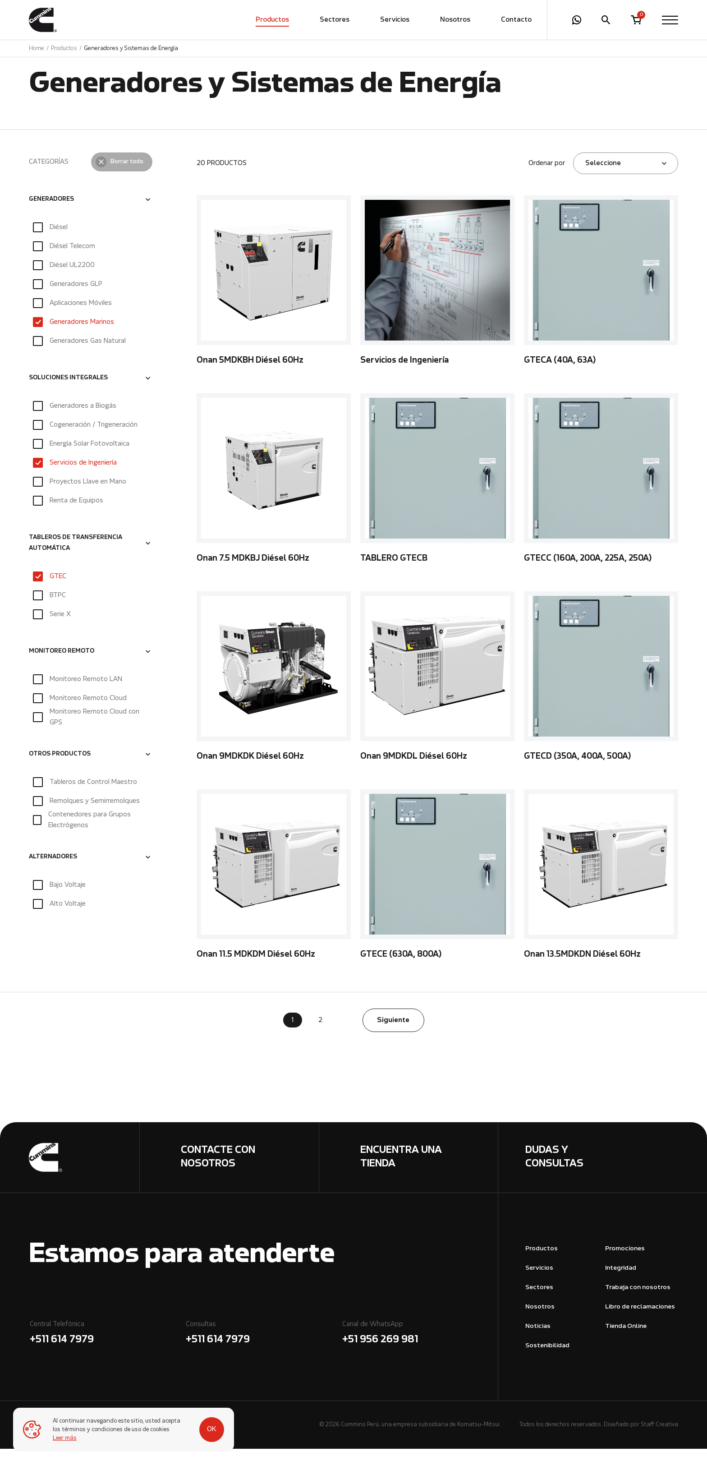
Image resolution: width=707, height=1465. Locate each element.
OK (203, 1425)
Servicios (394, 20)
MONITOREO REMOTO (61, 667)
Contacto (516, 20)
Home (36, 49)
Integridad (620, 1284)
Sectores (334, 20)
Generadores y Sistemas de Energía (131, 49)
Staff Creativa (659, 1441)
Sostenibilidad (547, 1362)
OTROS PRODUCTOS (60, 770)
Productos (272, 20)
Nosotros (455, 20)
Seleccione (603, 179)
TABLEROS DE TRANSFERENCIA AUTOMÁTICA (75, 559)
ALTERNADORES (53, 873)
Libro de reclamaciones (640, 1323)
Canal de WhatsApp (419, 1350)
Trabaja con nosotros (637, 1304)
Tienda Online (626, 1342)
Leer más (65, 1438)
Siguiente (393, 1036)
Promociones (625, 1265)
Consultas (263, 1350)
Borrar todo (126, 178)
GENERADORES (51, 215)
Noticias (538, 1342)
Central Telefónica (107, 1350)
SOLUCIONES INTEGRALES (68, 394)
